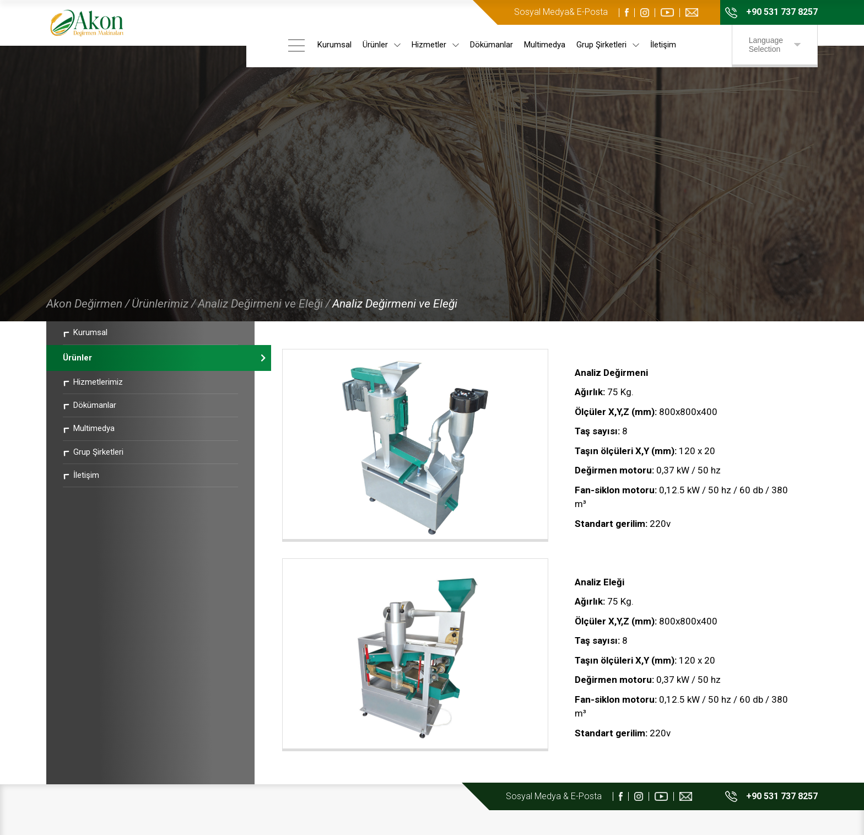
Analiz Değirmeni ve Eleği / (264, 325)
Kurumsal (336, 45)
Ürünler (383, 45)
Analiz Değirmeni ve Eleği (394, 325)
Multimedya (546, 45)
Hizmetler (437, 45)
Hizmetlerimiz (93, 403)
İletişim (665, 45)
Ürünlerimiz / (164, 325)
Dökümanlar (493, 45)
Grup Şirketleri (609, 45)
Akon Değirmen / (87, 325)
